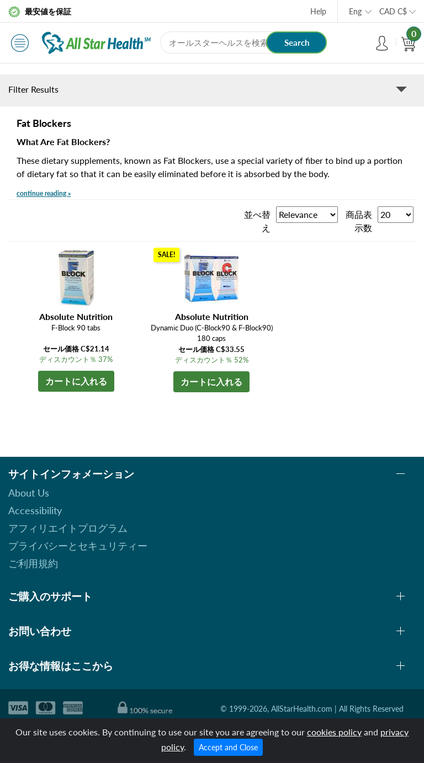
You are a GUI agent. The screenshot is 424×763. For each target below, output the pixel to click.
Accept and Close (228, 747)
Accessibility (35, 510)
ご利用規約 (33, 563)
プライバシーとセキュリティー (77, 546)
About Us (28, 493)
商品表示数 (359, 221)
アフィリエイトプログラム (68, 528)
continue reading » (44, 193)
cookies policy (334, 732)
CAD (393, 11)
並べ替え (257, 221)
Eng (355, 11)
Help (318, 11)
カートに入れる (76, 381)
